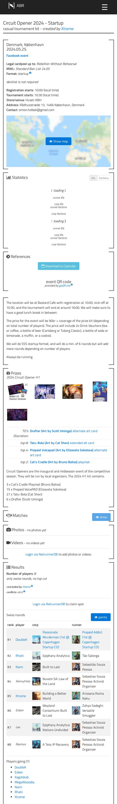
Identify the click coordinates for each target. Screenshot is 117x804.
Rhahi (20, 655)
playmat (60, 461)
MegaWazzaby (25, 782)
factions (104, 178)
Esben (19, 772)
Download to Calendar (58, 266)
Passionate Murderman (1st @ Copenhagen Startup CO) (56, 639)
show (101, 517)
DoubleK (21, 639)
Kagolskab (22, 777)
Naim (19, 666)
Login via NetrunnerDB (41, 554)
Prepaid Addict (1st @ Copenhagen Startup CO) (92, 639)
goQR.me (64, 285)
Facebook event (17, 55)
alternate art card (63, 430)
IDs (93, 178)
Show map (58, 141)
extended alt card (62, 442)
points (100, 617)
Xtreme (67, 28)
